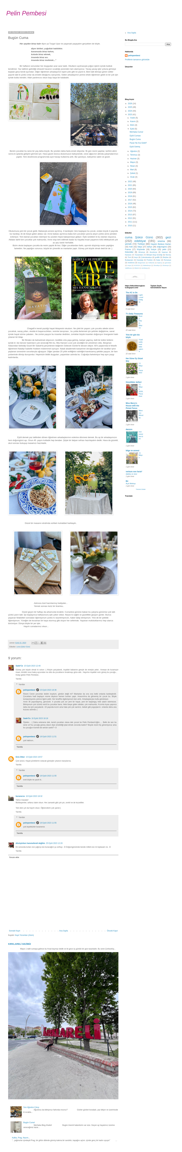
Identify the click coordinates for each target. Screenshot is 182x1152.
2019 (130, 192)
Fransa (128, 249)
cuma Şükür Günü (23, 647)
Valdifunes (128, 268)
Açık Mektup (131, 483)
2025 (130, 107)
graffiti (157, 257)
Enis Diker (20, 757)
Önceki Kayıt (112, 931)
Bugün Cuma (135, 139)
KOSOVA (137, 265)
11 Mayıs (141, 455)
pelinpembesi (29, 690)
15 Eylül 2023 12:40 (32, 666)
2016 (130, 204)
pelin (164, 249)
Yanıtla (18, 679)
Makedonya (147, 265)
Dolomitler (129, 252)
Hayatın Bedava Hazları (161, 244)
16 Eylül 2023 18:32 (34, 796)
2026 (130, 103)
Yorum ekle (14, 857)
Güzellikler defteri (134, 382)
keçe (136, 257)
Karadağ (140, 260)
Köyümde (141, 249)
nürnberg (144, 268)
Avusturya (153, 252)
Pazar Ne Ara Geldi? (138, 143)
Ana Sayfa (63, 931)
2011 (130, 222)
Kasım (133, 121)
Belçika (165, 257)
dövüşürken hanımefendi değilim (30, 843)
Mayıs (133, 162)
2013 (130, 215)
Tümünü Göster (141, 489)
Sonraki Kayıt (14, 931)
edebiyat (140, 241)
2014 (130, 211)
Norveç (168, 255)
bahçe (149, 247)
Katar (158, 260)
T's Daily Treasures (134, 314)
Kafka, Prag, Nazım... (21, 1138)
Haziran (133, 159)
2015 (130, 207)
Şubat (133, 173)
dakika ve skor (131, 474)
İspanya (165, 252)
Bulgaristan (141, 263)
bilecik (137, 268)
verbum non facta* (134, 471)
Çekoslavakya (146, 257)
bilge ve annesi (132, 450)
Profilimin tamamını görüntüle (137, 60)
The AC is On (132, 292)
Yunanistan (139, 255)
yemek (128, 244)
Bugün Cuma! (29, 1122)
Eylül (132, 129)
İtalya (140, 247)
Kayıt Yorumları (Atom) (24, 935)
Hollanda (151, 263)
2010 (130, 226)
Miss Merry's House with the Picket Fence (132, 405)
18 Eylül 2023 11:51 (48, 736)
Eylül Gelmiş (135, 147)
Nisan (132, 166)
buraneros (20, 796)
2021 (130, 185)
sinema (161, 241)
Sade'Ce (19, 666)
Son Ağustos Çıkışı (31, 1107)
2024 (130, 111)
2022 (130, 181)
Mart (132, 169)
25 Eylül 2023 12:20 (54, 843)
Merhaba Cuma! (136, 132)
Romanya (167, 260)
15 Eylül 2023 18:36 (48, 690)
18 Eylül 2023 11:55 (48, 776)
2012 (130, 218)
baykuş (159, 263)
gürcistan (168, 263)
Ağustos (134, 151)
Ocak (132, 177)
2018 (130, 196)
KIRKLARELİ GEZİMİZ (19, 944)
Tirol (129, 257)
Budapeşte (129, 260)
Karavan (128, 255)
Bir (127, 481)
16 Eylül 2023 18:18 (39, 718)
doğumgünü (162, 247)
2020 (130, 189)
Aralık (132, 118)
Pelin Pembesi (26, 13)
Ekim (132, 125)
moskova (131, 263)
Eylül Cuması (135, 136)
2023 (130, 114)
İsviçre (153, 249)
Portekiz (150, 260)
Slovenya (166, 265)
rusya (129, 265)
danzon (129, 429)
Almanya (141, 252)
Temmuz (134, 155)
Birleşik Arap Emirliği (154, 255)
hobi (131, 247)
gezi (168, 237)
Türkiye (141, 244)
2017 (130, 200)
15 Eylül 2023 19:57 (34, 757)
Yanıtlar (21, 684)
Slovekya (156, 265)
